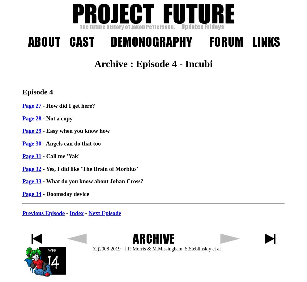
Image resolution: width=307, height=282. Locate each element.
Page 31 (31, 156)
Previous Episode (43, 213)
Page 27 (31, 105)
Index (77, 213)
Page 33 (31, 181)
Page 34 (31, 194)
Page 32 (31, 169)
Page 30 (31, 143)
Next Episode (104, 213)
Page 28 (31, 118)
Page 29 (31, 131)
